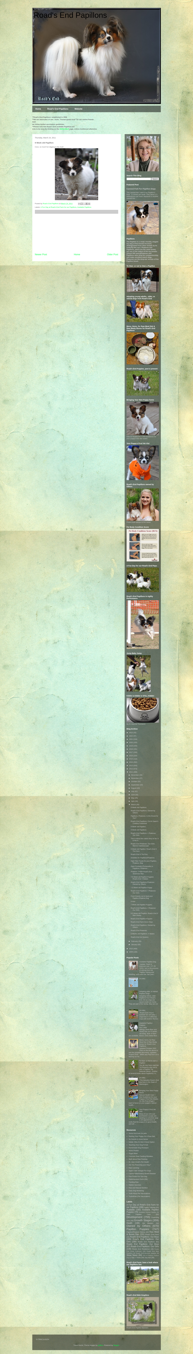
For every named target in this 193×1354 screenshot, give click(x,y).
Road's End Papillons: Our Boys (144, 1237)
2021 (131, 739)
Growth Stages (143, 1220)
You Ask (148, 1258)
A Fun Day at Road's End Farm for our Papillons (58, 207)
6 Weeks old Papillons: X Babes (143, 934)
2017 (131, 752)
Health (129, 1223)
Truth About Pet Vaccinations (139, 1193)
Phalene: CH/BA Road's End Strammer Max (141, 873)
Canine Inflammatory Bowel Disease (142, 1174)
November (135, 778)
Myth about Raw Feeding (138, 1159)
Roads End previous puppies (146, 1253)
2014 (131, 762)
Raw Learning (134, 1168)
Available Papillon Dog (147, 962)
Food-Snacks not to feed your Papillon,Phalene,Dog (142, 897)
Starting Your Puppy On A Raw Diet (142, 1136)
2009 (131, 952)
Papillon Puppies (138, 1229)
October (134, 781)
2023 (131, 733)
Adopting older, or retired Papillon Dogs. (148, 992)
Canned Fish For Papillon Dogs (141, 189)
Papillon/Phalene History (136, 1232)
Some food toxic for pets (138, 1133)
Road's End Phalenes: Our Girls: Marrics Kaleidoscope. (143, 845)
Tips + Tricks (136, 1258)
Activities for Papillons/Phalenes (143, 858)
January (134, 944)
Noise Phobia (134, 1151)
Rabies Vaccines (135, 1185)
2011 (131, 772)
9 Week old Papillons (138, 830)
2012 (131, 769)
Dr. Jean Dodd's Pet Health (139, 1162)
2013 (131, 765)
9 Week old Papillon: (138, 827)
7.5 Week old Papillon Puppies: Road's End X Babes (142, 878)
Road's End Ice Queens (139, 937)
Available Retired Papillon (147, 1212)
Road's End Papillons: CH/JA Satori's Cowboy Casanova (144, 822)
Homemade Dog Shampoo (139, 1148)
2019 (131, 746)
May (133, 798)
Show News (132, 1255)
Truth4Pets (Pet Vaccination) (139, 1196)
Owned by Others (138, 1225)
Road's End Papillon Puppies (141, 919)
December (135, 775)
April (133, 801)
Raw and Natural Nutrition (138, 1188)
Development (134, 1216)
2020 (131, 742)
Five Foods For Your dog (138, 1176)
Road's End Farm (152, 1234)
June (133, 795)
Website (78, 109)
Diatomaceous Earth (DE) (138, 1179)
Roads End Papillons (146, 1242)
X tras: (133, 901)
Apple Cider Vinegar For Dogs (140, 1171)
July (133, 791)
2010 (131, 949)
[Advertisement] (76, 233)
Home (38, 109)
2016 (131, 756)
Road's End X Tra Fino (139, 854)
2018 (131, 749)
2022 (131, 736)
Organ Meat (133, 1153)
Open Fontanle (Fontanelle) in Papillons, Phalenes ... (142, 867)
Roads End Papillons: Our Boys (143, 1244)
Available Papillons (84, 207)
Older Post (112, 254)
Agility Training (149, 1207)
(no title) (142, 979)
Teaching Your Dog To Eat (138, 1145)
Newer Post (41, 254)
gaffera (100, 1345)
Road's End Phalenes (139, 930)
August (134, 788)
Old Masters (147, 1223)
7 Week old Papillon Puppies (141, 905)
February (134, 941)
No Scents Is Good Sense (138, 1139)
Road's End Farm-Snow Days (142, 922)
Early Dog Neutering (136, 1191)
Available (131, 1210)
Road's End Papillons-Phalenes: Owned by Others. (143, 883)
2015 (131, 759)
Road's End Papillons (70, 15)
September (135, 785)
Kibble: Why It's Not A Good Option (142, 1142)
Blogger (116, 1345)
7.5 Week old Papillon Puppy (141, 888)
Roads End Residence (141, 1249)
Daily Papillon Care (139, 1214)
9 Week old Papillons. (139, 807)
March (133, 805)
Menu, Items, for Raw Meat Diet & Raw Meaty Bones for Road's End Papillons (148, 1043)
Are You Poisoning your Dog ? (140, 1165)
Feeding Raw (134, 1182)
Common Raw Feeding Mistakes (141, 1156)
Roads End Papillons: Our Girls (145, 1246)
